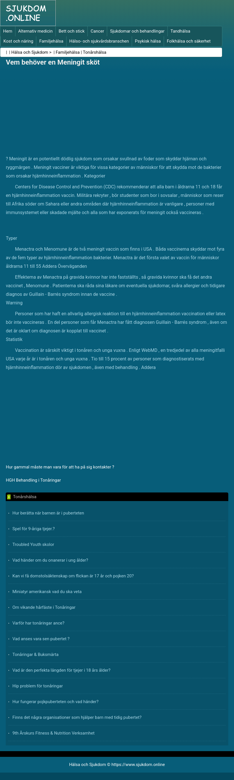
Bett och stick (72, 31)
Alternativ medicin (35, 31)
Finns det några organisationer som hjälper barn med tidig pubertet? (76, 717)
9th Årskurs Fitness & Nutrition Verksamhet (53, 733)
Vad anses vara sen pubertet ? (40, 638)
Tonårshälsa (94, 52)
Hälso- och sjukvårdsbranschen (99, 41)
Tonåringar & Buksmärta (35, 654)
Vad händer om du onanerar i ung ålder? (50, 560)
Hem (7, 31)
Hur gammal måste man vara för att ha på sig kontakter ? (60, 467)
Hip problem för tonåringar (37, 686)
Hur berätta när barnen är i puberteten (48, 513)
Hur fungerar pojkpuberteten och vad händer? (55, 701)
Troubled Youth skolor (33, 544)
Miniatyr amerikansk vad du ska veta (46, 591)
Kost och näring (18, 41)
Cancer (97, 31)
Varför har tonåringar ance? (38, 623)
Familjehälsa (51, 41)
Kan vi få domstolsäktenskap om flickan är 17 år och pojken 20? (73, 575)
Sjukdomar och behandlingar (137, 31)
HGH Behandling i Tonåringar (33, 480)
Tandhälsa (180, 31)
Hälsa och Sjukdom (29, 52)
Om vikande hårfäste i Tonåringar (43, 607)
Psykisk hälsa (148, 41)
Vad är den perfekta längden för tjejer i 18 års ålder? (61, 670)
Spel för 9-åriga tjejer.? (33, 528)
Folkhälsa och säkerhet (189, 41)
